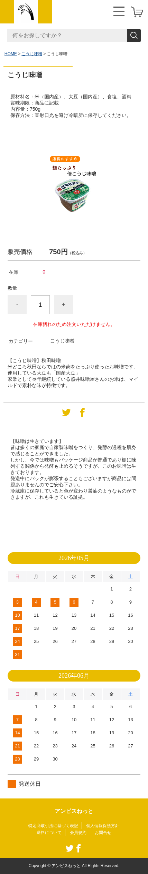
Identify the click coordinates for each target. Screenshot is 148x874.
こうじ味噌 (31, 53)
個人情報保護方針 (102, 825)
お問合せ (103, 832)
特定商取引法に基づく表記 (53, 825)
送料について (49, 832)
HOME (10, 53)
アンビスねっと (74, 811)
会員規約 (78, 832)
